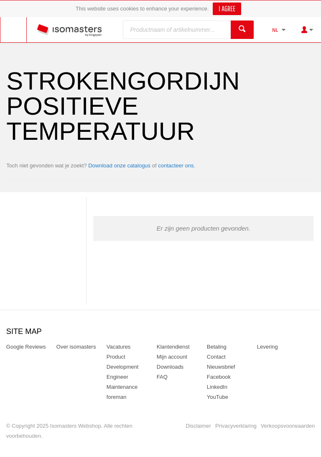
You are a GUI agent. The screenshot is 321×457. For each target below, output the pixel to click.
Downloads (170, 367)
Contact (216, 357)
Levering (267, 347)
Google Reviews (26, 347)
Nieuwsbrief (221, 367)
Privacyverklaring (236, 426)
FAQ (162, 377)
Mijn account (172, 357)
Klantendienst (173, 347)
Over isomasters (76, 347)
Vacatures (119, 347)
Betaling (217, 347)
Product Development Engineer (123, 367)
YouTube (217, 397)
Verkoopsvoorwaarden (288, 426)
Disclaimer (198, 426)
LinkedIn (217, 387)
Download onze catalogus (119, 165)
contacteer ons (176, 165)
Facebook (219, 377)
